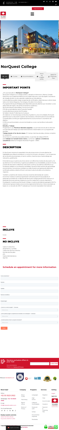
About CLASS (23, 395)
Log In (53, 393)
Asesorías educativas (7, 417)
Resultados (35, 419)
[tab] (5, 76)
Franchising (24, 399)
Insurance (45, 404)
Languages (35, 395)
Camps (34, 411)
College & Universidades (35, 403)
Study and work (34, 407)
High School (33, 398)
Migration (44, 395)
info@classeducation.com (8, 405)
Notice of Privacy (18, 367)
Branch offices (23, 403)
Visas (43, 398)
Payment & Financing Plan (45, 409)
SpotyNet (25, 427)
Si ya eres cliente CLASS (8, 418)
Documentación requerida (35, 415)
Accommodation (46, 401)
